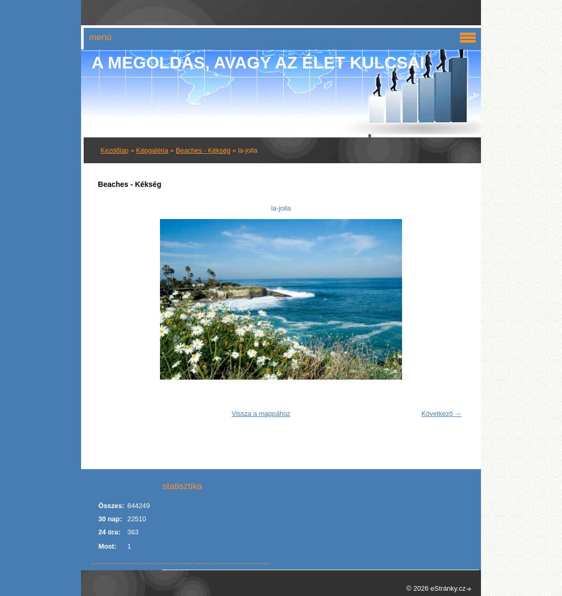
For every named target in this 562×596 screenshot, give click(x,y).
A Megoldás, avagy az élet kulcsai (258, 62)
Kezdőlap (114, 150)
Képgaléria (152, 150)
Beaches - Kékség (203, 150)
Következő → (441, 414)
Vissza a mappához (261, 414)
